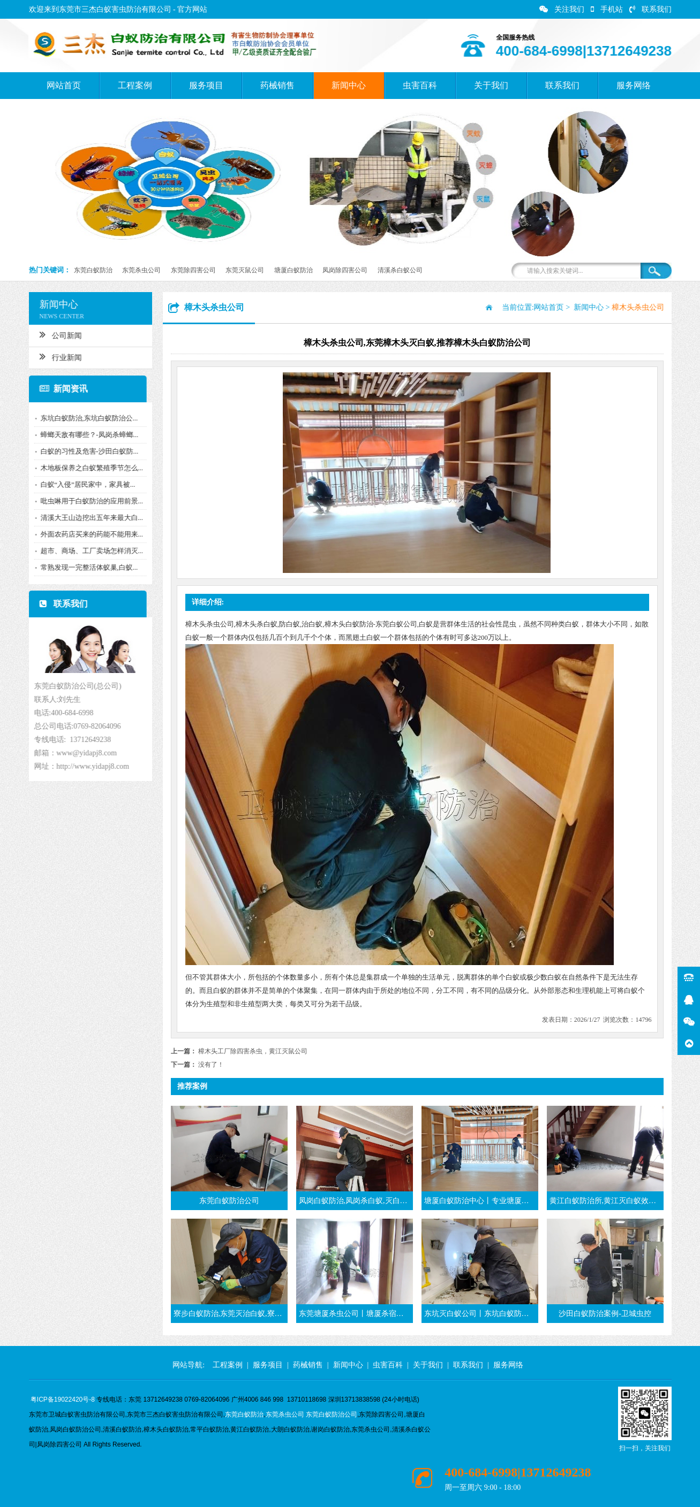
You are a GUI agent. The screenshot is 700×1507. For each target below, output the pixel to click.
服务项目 (206, 85)
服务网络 (633, 85)
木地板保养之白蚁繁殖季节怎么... (88, 468)
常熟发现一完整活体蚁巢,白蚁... (85, 567)
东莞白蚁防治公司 (331, 1414)
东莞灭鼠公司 (244, 270)
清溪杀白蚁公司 (400, 270)
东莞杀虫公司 (141, 270)
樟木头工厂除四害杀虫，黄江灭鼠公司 (252, 1051)
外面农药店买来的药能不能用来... (88, 534)
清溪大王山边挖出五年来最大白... (88, 518)
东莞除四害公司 (193, 270)
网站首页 (64, 85)
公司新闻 (57, 334)
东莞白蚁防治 (93, 270)
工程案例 (135, 85)
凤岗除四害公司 (344, 270)
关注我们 (561, 9)
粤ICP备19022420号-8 (63, 1399)
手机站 (607, 9)
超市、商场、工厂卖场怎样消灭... (88, 551)
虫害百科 (420, 85)
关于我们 (491, 85)
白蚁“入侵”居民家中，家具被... (84, 484)
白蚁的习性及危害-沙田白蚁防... (86, 451)
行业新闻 (57, 356)
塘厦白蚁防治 (293, 270)
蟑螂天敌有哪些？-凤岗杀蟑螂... (86, 435)
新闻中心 (349, 85)
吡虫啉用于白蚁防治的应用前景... (88, 501)
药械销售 (277, 85)
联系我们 (650, 9)
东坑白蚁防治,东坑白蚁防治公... (85, 418)
